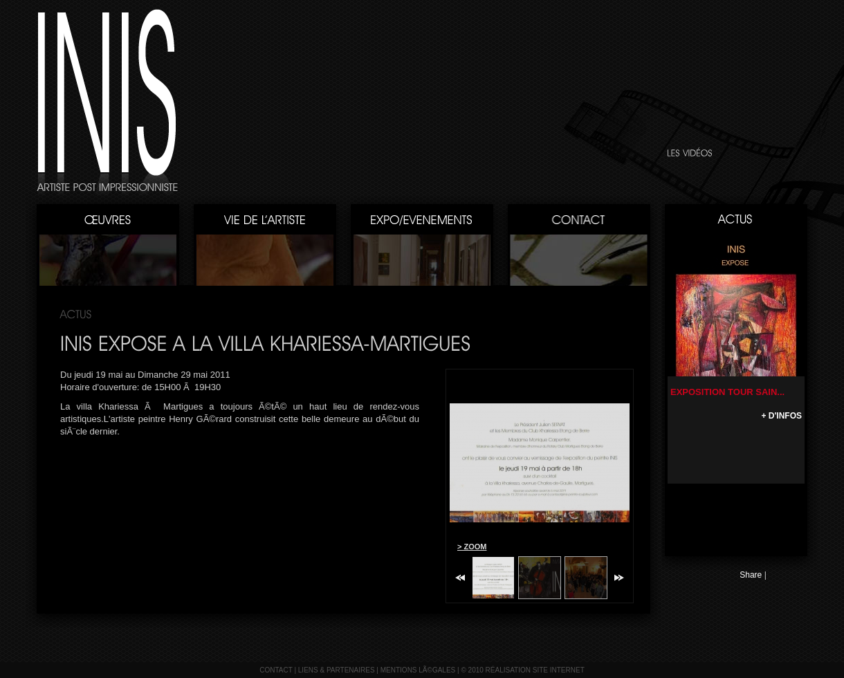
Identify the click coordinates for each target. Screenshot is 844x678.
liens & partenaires (336, 670)
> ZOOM (471, 546)
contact (275, 670)
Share (751, 575)
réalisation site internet (535, 670)
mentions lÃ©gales (418, 670)
